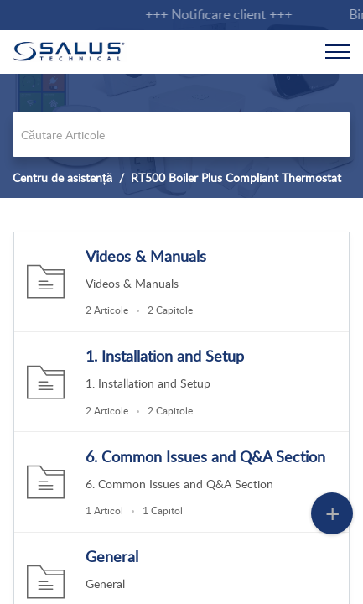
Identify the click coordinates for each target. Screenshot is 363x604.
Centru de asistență (62, 177)
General (112, 556)
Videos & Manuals (146, 256)
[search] (181, 134)
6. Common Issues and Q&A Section (205, 456)
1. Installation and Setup (165, 355)
